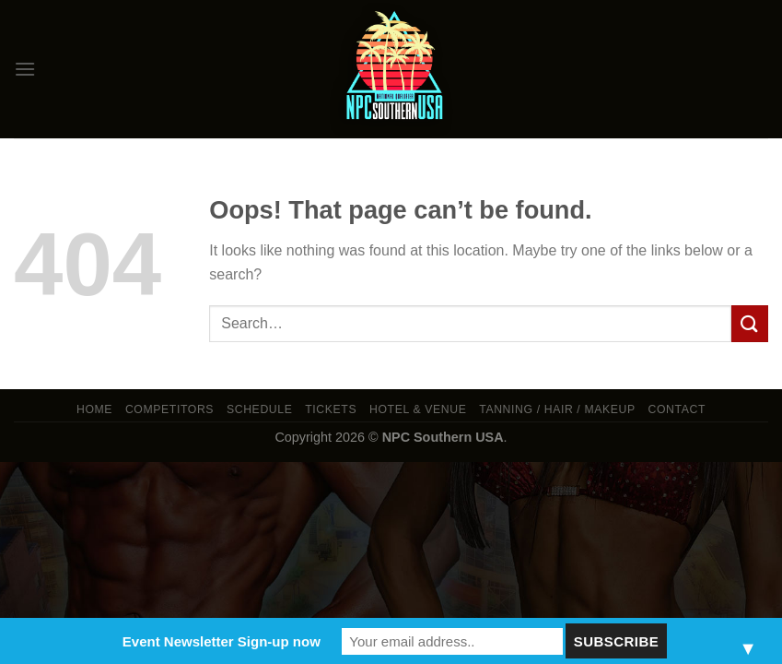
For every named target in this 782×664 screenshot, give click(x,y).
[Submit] (749, 323)
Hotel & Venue (417, 409)
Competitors (169, 409)
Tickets (330, 409)
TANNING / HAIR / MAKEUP (557, 409)
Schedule (260, 409)
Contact (677, 409)
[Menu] (25, 68)
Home (94, 409)
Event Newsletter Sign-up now (222, 641)
